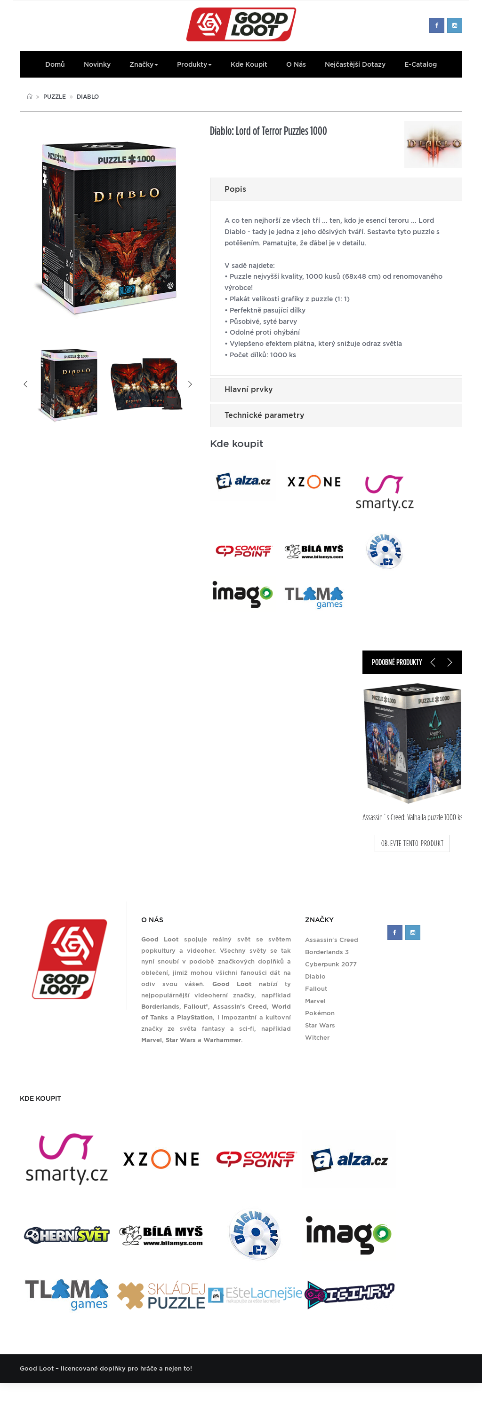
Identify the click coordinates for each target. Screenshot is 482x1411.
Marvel (315, 1000)
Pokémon (320, 1013)
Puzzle (54, 96)
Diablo (88, 96)
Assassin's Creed (331, 939)
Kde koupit (249, 64)
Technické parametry (265, 415)
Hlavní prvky (249, 389)
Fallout (316, 988)
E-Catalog (420, 64)
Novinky (97, 64)
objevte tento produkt (412, 843)
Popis (235, 189)
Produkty (194, 64)
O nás (296, 64)
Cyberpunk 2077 (331, 964)
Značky (143, 64)
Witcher (317, 1037)
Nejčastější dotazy (355, 64)
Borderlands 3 (327, 952)
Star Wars (320, 1025)
